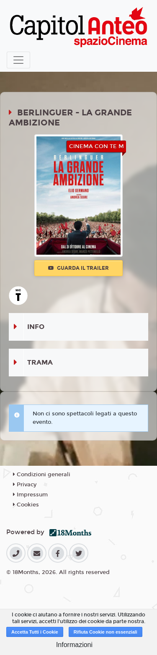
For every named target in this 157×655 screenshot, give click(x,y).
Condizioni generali (41, 474)
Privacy (24, 484)
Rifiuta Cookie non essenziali (105, 631)
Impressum (30, 494)
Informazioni (74, 644)
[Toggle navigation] (18, 60)
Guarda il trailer (78, 268)
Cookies (26, 504)
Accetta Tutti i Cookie (34, 631)
